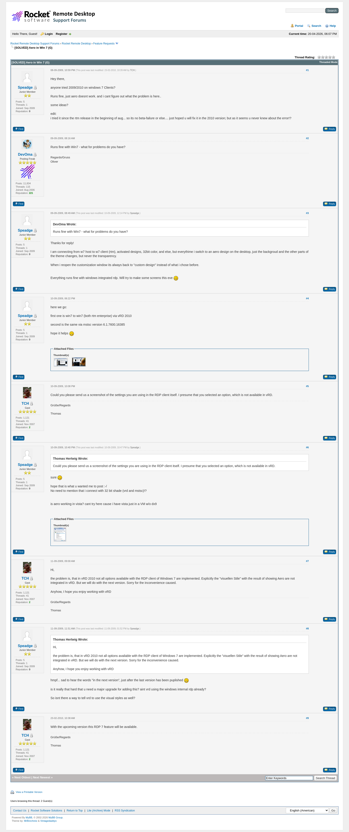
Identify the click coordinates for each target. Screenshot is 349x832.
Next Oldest (23, 777)
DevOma (25, 154)
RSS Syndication (125, 810)
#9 (307, 718)
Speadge (25, 87)
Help (333, 25)
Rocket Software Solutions (46, 810)
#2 (307, 138)
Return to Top (75, 810)
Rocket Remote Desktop (76, 43)
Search (316, 25)
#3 (307, 213)
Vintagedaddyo (48, 820)
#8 (307, 628)
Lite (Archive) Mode (98, 810)
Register (61, 34)
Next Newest (41, 777)
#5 (307, 386)
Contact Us (19, 810)
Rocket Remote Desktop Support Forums (34, 43)
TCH (132, 70)
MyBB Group (55, 817)
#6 (307, 447)
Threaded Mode (328, 62)
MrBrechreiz (30, 820)
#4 (307, 298)
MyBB (29, 817)
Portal (299, 25)
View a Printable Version (29, 792)
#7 (307, 561)
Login (49, 34)
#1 (307, 70)
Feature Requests (104, 43)
